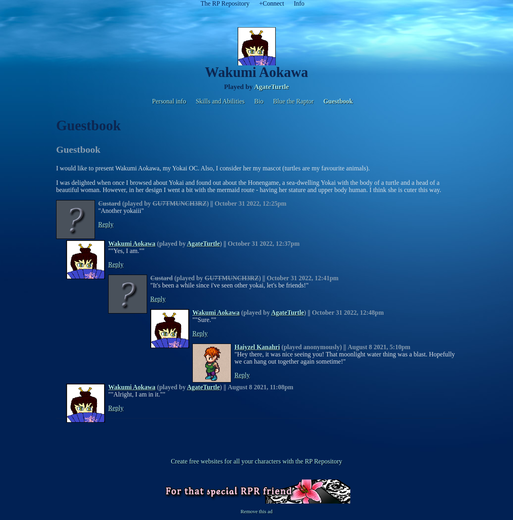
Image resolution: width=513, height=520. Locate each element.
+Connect (271, 3)
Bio (258, 101)
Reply (105, 224)
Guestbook (338, 101)
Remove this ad (256, 511)
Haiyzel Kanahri (257, 347)
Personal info (169, 101)
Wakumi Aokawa (132, 243)
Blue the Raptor (293, 101)
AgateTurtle (271, 87)
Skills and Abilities (220, 101)
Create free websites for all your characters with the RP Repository (256, 461)
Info (299, 3)
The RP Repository (224, 3)
